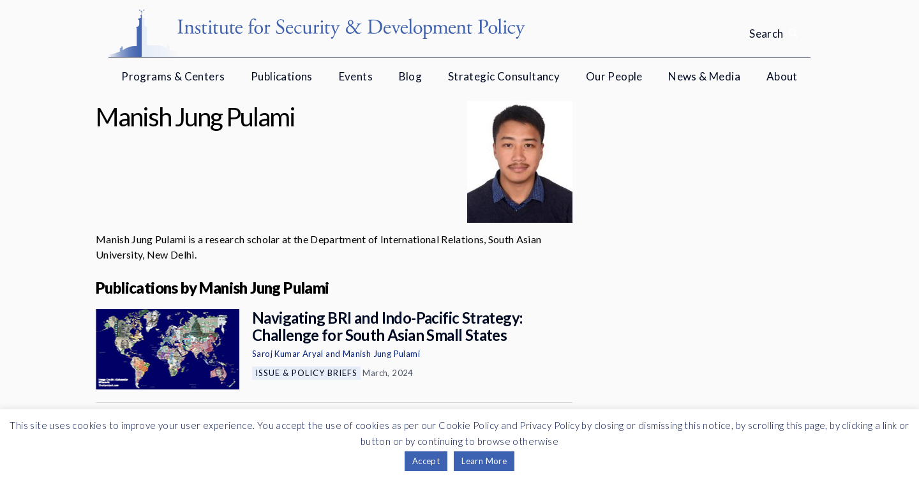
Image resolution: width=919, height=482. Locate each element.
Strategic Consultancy (504, 76)
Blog (410, 76)
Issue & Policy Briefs (306, 373)
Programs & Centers (173, 76)
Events (356, 76)
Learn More (484, 461)
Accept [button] (426, 461)
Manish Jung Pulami (381, 354)
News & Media (704, 76)
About (782, 76)
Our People (614, 76)
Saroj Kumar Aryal (288, 354)
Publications (282, 76)
